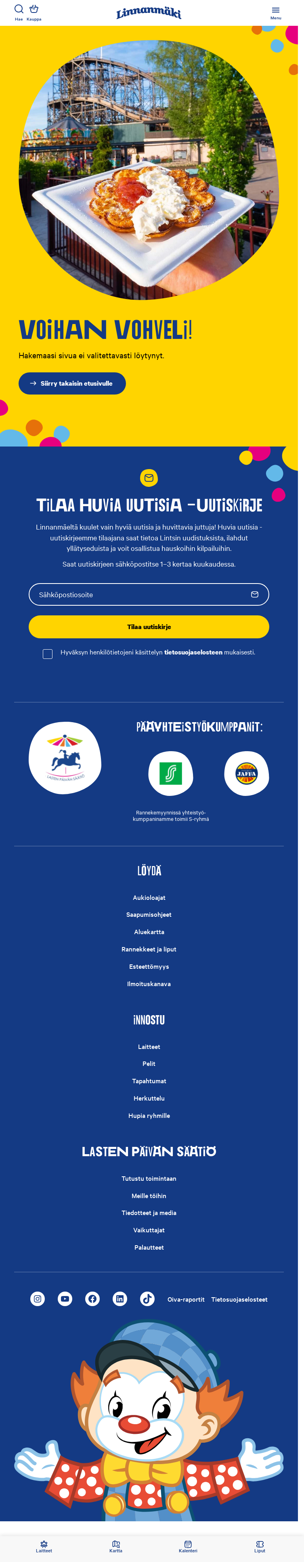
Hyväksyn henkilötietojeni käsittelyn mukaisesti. (158, 652)
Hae (19, 13)
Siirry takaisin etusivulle (71, 383)
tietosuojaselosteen (193, 652)
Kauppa (34, 13)
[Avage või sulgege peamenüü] (276, 13)
